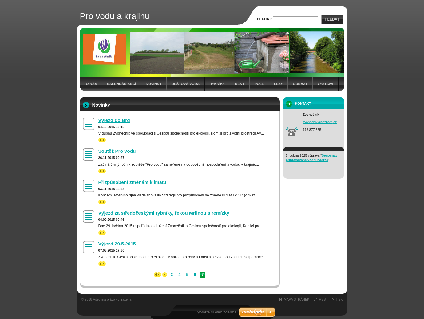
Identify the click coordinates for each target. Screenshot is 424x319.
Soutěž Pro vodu (117, 151)
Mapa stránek (296, 299)
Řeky (240, 84)
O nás (91, 84)
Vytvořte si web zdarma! (216, 312)
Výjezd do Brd (114, 120)
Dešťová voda (186, 84)
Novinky (154, 84)
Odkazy (300, 84)
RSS (322, 299)
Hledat (332, 19)
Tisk (339, 299)
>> (102, 140)
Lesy (278, 84)
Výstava (325, 84)
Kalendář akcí (121, 84)
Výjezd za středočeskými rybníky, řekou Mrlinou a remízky (163, 213)
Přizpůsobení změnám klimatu (132, 182)
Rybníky (217, 84)
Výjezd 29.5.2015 (117, 243)
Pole (259, 84)
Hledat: (264, 19)
